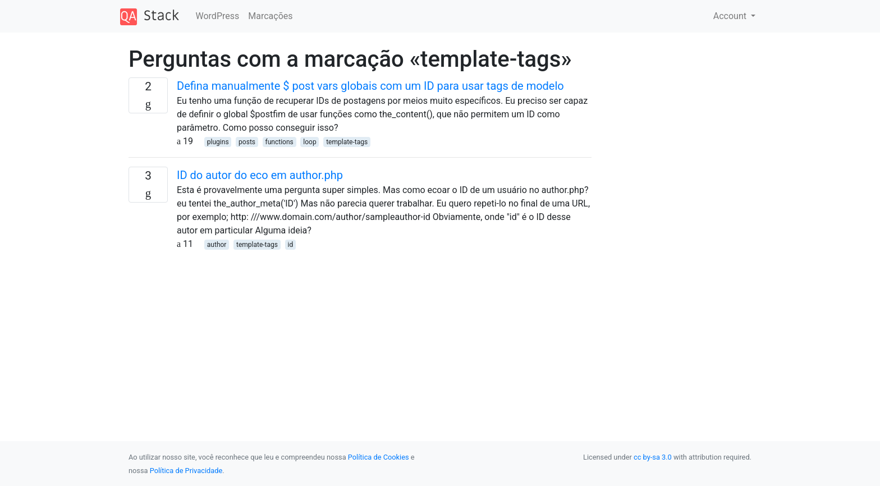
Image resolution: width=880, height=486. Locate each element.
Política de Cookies (378, 457)
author (217, 245)
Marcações (270, 16)
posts (247, 142)
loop (309, 142)
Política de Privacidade (186, 470)
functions (279, 142)
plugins (218, 142)
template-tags (347, 142)
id (290, 245)
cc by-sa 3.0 (653, 457)
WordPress (218, 16)
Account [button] (731, 16)
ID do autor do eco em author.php (260, 175)
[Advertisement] (360, 329)
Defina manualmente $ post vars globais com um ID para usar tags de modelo (370, 86)
